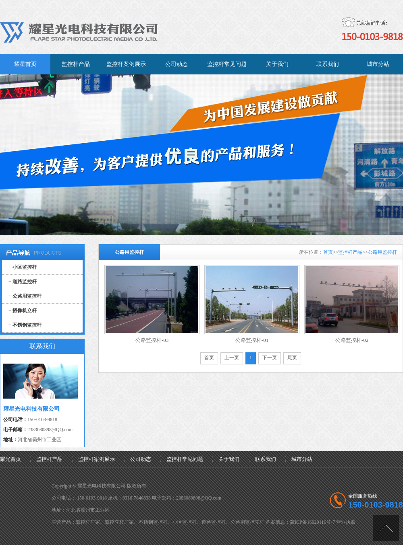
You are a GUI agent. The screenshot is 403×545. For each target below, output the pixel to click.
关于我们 (228, 459)
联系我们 (265, 459)
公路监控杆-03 (151, 340)
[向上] (386, 528)
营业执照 (345, 522)
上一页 (231, 357)
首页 (328, 252)
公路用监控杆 (382, 252)
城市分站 (301, 459)
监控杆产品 (350, 252)
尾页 (292, 357)
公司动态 (140, 459)
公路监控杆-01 (251, 340)
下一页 (269, 357)
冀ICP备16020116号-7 (312, 522)
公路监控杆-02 (351, 340)
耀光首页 (10, 459)
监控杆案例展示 (96, 459)
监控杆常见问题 (184, 459)
